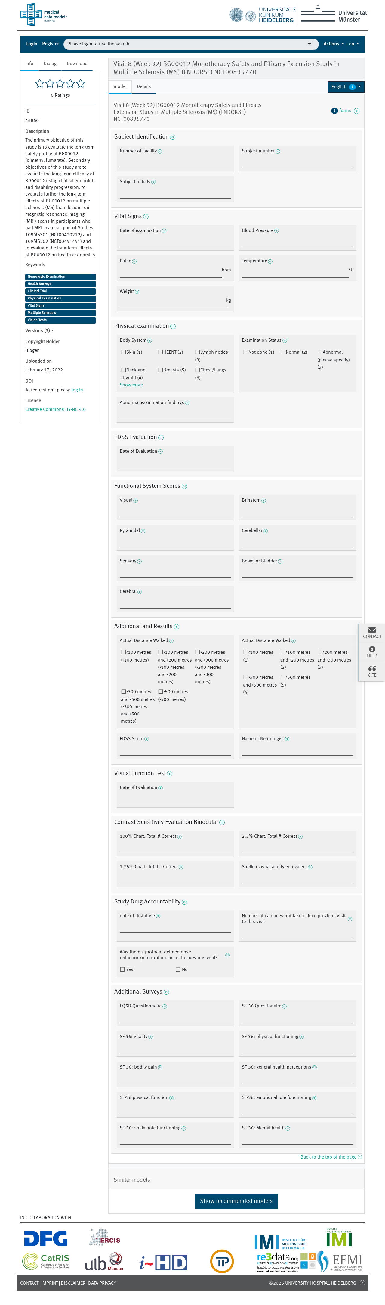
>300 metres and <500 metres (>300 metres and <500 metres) (138, 707)
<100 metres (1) (258, 656)
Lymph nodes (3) (211, 356)
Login (31, 44)
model (120, 86)
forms (345, 111)
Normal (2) (296, 352)
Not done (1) (261, 352)
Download (77, 63)
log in (77, 390)
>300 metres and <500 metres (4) (260, 685)
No (184, 969)
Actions (332, 44)
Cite (372, 671)
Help (372, 652)
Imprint (49, 1283)
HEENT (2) (173, 352)
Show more (131, 385)
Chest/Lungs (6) (210, 374)
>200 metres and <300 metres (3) (334, 660)
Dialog (50, 63)
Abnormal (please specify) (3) (333, 360)
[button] (346, 87)
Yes (129, 969)
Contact (29, 1283)
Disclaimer (73, 1283)
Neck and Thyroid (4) (133, 374)
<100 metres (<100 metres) (136, 656)
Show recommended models (236, 1201)
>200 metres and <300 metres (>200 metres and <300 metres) (212, 667)
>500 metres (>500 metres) (173, 696)
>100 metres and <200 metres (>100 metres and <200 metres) (175, 667)
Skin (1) (134, 352)
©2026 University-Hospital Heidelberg (312, 1283)
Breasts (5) (174, 370)
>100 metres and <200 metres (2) (297, 660)
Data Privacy (102, 1283)
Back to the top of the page (331, 1157)
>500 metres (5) (295, 681)
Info (29, 63)
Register (50, 44)
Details (144, 86)
